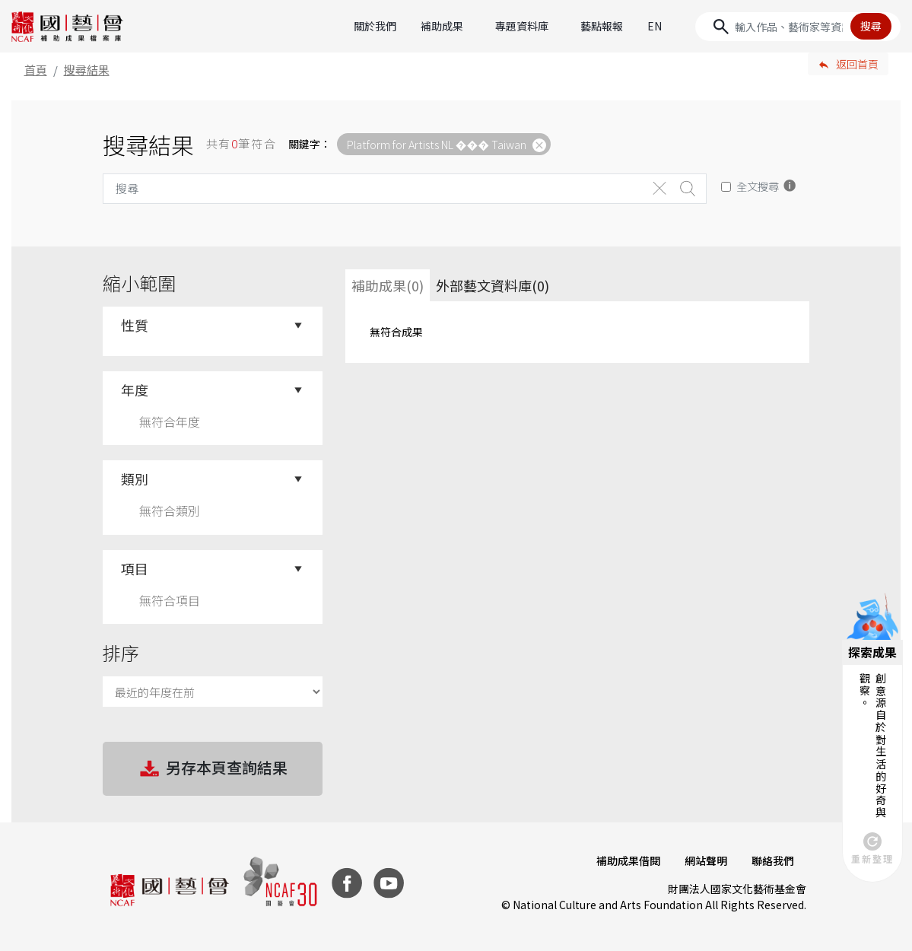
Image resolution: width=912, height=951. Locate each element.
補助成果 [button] (442, 25)
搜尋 (871, 25)
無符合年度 (169, 421)
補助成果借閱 (628, 860)
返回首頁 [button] (857, 64)
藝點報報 (601, 25)
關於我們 (375, 25)
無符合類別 (169, 510)
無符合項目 (169, 600)
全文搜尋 (757, 186)
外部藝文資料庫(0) (492, 285)
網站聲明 (706, 860)
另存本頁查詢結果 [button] (212, 769)
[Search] (798, 26)
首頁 (35, 70)
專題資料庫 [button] (521, 25)
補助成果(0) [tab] (387, 285)
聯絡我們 (773, 860)
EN (654, 25)
